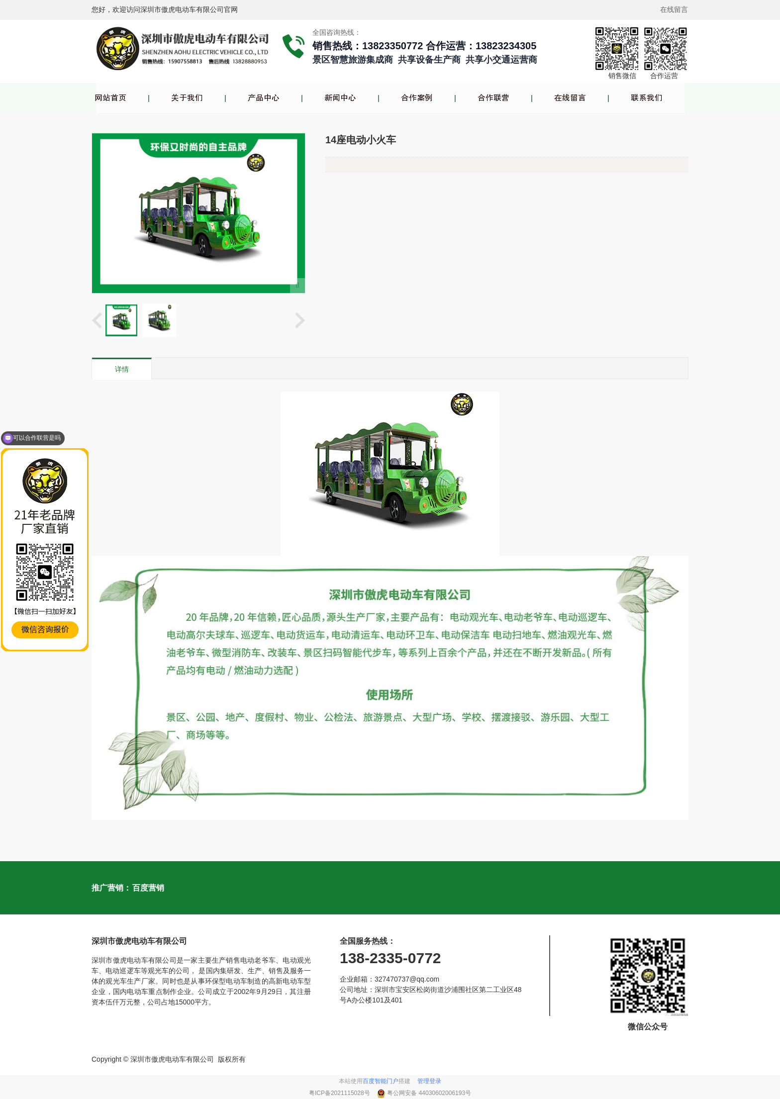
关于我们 (187, 98)
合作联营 (493, 98)
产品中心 (264, 98)
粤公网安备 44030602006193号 (429, 1093)
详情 (122, 369)
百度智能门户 (380, 1081)
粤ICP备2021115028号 (340, 1093)
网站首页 (110, 98)
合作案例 (417, 98)
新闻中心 (340, 98)
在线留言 (570, 98)
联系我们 (647, 98)
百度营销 (148, 888)
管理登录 (429, 1081)
